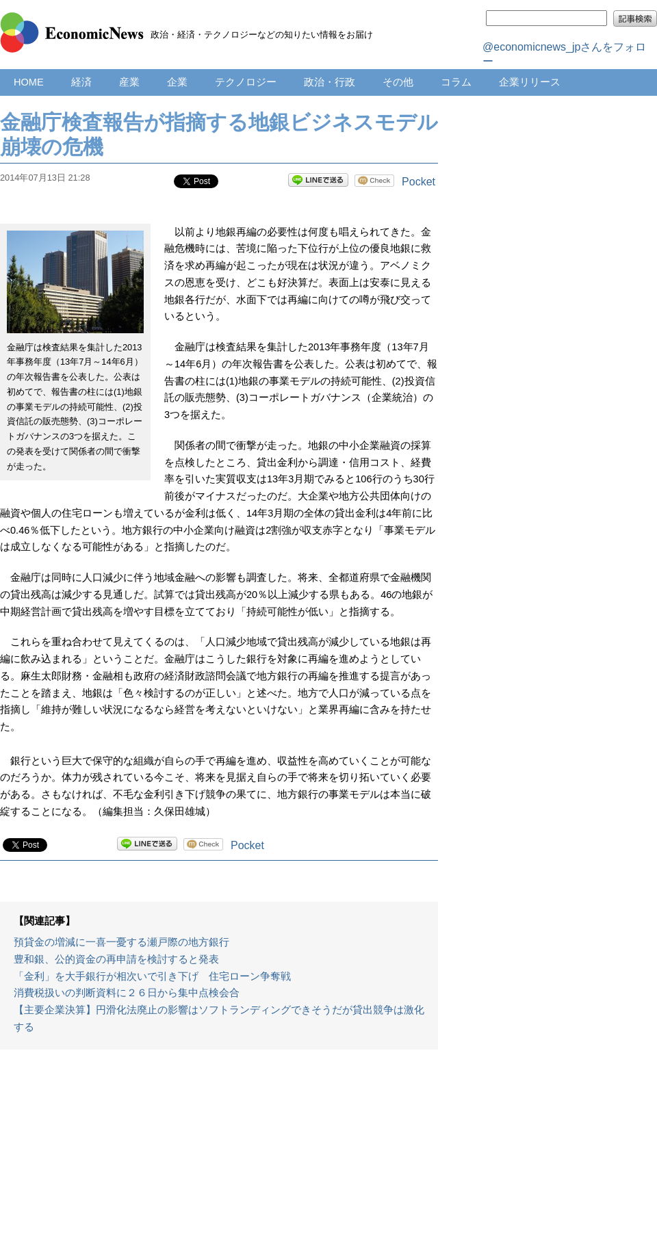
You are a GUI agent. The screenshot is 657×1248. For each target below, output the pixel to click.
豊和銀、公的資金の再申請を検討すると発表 (116, 959)
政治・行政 (329, 82)
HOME (29, 82)
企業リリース (530, 82)
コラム (456, 82)
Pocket (418, 181)
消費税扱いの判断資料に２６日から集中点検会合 (127, 992)
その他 (398, 82)
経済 (81, 82)
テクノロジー (245, 82)
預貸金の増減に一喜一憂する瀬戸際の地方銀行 (121, 942)
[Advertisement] (219, 1155)
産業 (129, 82)
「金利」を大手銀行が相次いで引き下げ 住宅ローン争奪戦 (152, 976)
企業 (177, 82)
